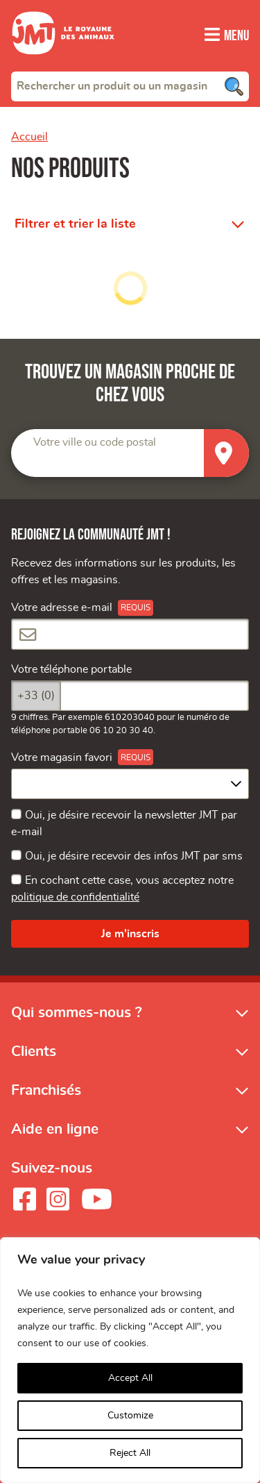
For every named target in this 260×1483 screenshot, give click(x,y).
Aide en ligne (54, 1128)
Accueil (29, 136)
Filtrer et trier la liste (75, 223)
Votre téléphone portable (71, 668)
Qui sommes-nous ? (76, 1011)
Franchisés (46, 1089)
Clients (33, 1050)
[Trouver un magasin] (226, 453)
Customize (130, 1416)
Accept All (130, 1378)
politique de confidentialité (75, 897)
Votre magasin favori (61, 756)
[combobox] (130, 85)
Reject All (130, 1453)
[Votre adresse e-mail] (130, 634)
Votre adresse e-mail (61, 607)
